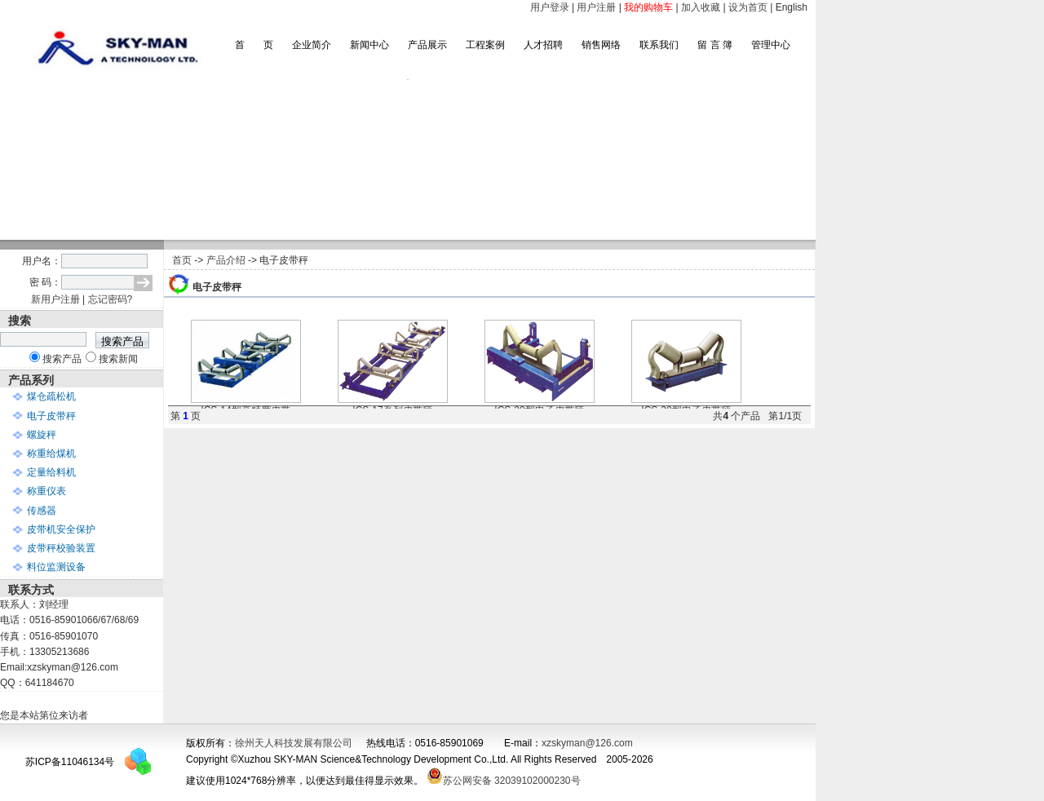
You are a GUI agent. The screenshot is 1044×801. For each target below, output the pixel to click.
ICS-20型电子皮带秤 (539, 405)
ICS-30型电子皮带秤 (686, 405)
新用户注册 (55, 299)
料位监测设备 (56, 567)
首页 (182, 260)
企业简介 (311, 45)
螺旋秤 (41, 434)
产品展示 (427, 45)
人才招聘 (543, 45)
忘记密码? (110, 299)
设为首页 (748, 7)
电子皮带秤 (51, 416)
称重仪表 (46, 491)
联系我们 (659, 45)
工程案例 (485, 45)
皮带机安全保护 (61, 529)
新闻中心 (369, 45)
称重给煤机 (51, 453)
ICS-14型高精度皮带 (246, 405)
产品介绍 (226, 260)
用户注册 (596, 7)
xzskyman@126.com (587, 743)
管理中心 (770, 45)
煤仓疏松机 (51, 396)
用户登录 (549, 7)
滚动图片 (408, 159)
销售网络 (601, 45)
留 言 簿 (714, 45)
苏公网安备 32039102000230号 (504, 780)
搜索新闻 (118, 359)
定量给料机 (51, 472)
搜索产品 (62, 359)
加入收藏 (700, 7)
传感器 (41, 510)
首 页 (254, 45)
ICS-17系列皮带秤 (393, 405)
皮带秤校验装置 (61, 548)
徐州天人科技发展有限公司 (293, 743)
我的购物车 (648, 7)
